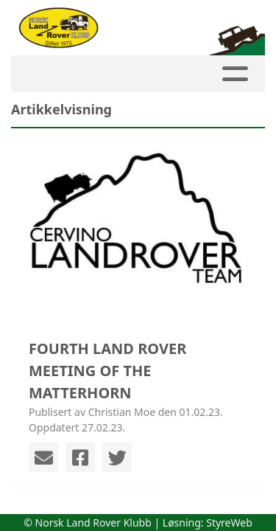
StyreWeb (229, 523)
